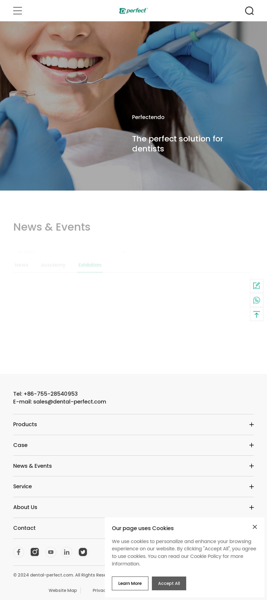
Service (133, 486)
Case (133, 445)
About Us (133, 507)
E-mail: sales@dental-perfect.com (59, 401)
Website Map (63, 590)
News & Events (133, 466)
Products (133, 424)
